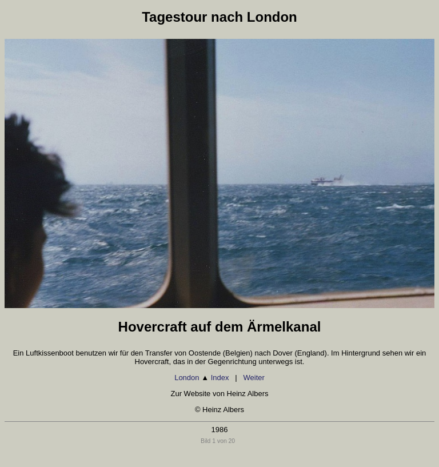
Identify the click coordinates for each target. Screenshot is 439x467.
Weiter (254, 377)
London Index (201, 377)
